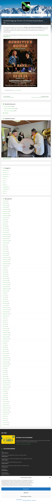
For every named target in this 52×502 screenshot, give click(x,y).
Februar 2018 (5, 401)
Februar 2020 (5, 353)
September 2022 (6, 288)
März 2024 (5, 251)
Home (4, 23)
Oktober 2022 (5, 286)
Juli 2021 (4, 318)
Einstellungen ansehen (26, 496)
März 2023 (5, 276)
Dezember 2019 (6, 357)
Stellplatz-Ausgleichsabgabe (9, 108)
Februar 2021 (5, 328)
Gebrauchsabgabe (7, 106)
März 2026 (5, 203)
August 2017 (5, 414)
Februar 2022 (5, 303)
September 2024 (6, 240)
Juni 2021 (4, 320)
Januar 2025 (5, 232)
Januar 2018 (5, 403)
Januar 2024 (5, 255)
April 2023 (5, 274)
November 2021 (6, 309)
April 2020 (5, 349)
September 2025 (6, 215)
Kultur (14, 90)
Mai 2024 (4, 247)
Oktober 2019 (5, 362)
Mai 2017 (4, 418)
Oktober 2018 (5, 385)
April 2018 (5, 397)
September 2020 (6, 338)
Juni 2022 (4, 295)
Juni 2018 (4, 393)
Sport (4, 182)
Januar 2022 (5, 305)
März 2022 (5, 301)
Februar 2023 (5, 278)
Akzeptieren (26, 489)
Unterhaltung (18, 90)
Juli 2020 (4, 343)
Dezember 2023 (6, 257)
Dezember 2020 (6, 332)
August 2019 (5, 366)
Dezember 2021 (6, 307)
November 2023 (6, 259)
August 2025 (5, 217)
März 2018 (5, 399)
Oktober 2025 (5, 213)
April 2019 (5, 374)
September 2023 (6, 263)
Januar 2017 (5, 424)
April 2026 (5, 201)
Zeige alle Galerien (7, 158)
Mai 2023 (4, 272)
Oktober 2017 (5, 410)
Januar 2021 (5, 330)
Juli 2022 (4, 293)
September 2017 (6, 412)
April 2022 (5, 299)
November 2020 (6, 334)
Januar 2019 (5, 378)
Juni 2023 (4, 270)
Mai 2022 (4, 297)
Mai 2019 (4, 372)
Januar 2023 (5, 280)
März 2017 (5, 420)
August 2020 (5, 341)
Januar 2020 (5, 355)
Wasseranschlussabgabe (9, 110)
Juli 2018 (4, 391)
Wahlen (4, 193)
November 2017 (6, 407)
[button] (50, 477)
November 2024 (6, 236)
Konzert (4, 178)
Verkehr (4, 191)
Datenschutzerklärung (27, 500)
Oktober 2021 (5, 311)
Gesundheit (5, 176)
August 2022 (5, 290)
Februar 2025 (5, 230)
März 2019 (5, 376)
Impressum (34, 500)
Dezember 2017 (6, 405)
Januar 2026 (5, 207)
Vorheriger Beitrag (45, 96)
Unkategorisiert (6, 187)
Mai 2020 (4, 347)
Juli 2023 (4, 267)
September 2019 (6, 364)
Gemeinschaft (5, 174)
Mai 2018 (4, 395)
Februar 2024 (5, 253)
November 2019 (6, 359)
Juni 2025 (4, 221)
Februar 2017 (5, 422)
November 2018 (6, 382)
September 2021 (6, 313)
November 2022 (6, 284)
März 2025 (5, 228)
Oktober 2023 (5, 261)
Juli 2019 (4, 368)
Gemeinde (5, 172)
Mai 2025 (4, 224)
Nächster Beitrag (6, 96)
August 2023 (5, 265)
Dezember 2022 (6, 282)
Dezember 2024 (6, 234)
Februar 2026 (5, 205)
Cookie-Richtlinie (19, 499)
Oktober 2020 (5, 336)
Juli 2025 (4, 219)
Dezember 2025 (6, 209)
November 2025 (6, 211)
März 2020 (5, 351)
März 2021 (5, 326)
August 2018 (5, 389)
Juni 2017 (4, 416)
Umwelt (4, 184)
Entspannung (5, 170)
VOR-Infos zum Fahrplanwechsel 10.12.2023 (40, 97)
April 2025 (5, 226)
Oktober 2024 (5, 238)
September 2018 (6, 387)
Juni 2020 (4, 345)
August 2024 (5, 242)
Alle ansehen (5, 113)
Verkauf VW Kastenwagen (8, 97)
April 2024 (5, 249)
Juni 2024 (4, 244)
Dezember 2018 (6, 380)
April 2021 (5, 324)
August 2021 (5, 316)
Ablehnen (26, 492)
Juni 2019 (4, 370)
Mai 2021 (4, 322)
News (8, 23)
